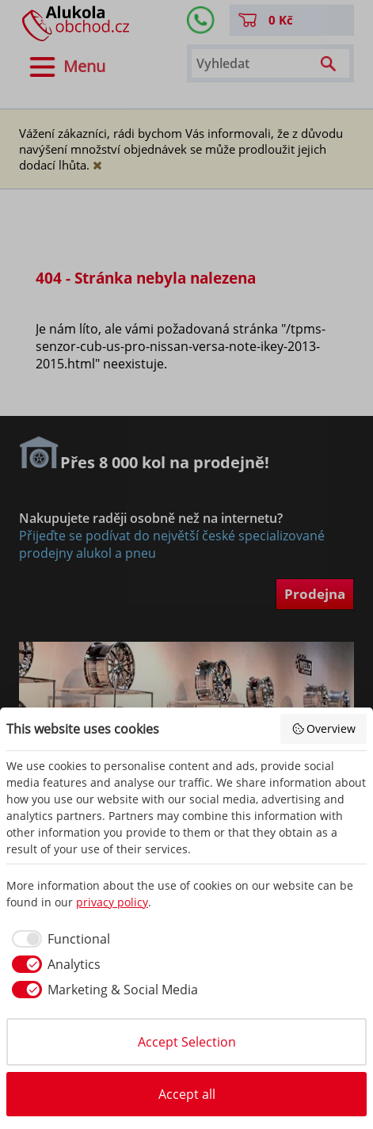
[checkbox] (58, 938)
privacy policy (112, 902)
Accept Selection (187, 1042)
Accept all (186, 1094)
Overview (323, 728)
